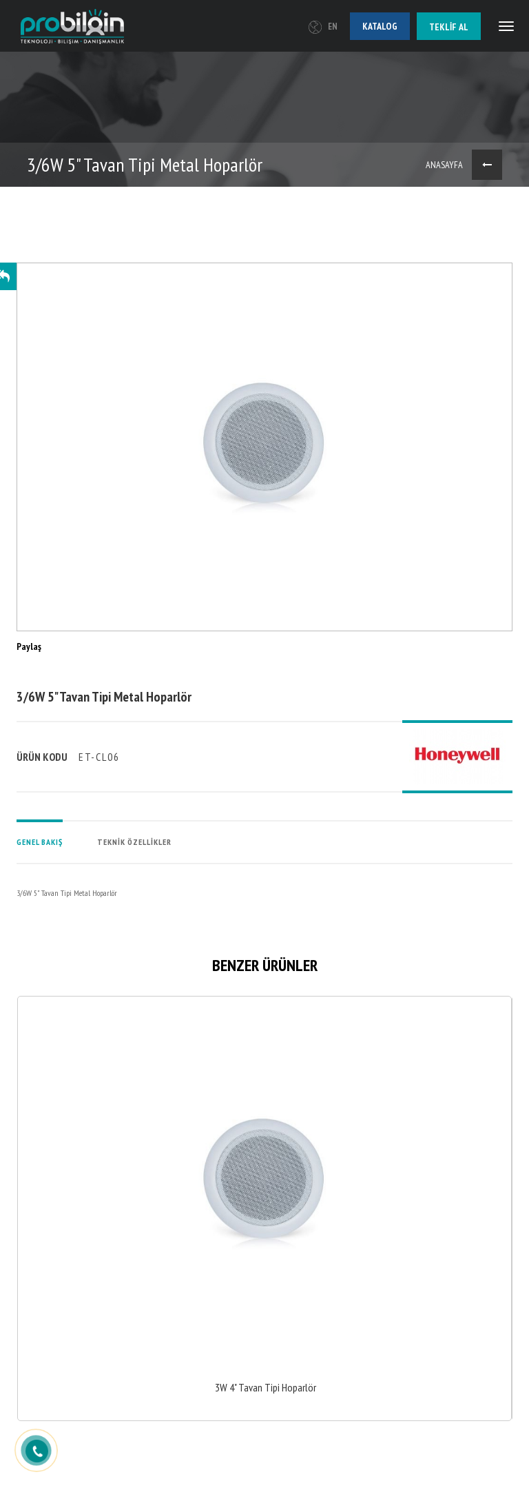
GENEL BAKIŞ (40, 842)
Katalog (379, 26)
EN (323, 26)
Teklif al (448, 27)
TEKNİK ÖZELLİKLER (134, 842)
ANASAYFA (444, 165)
